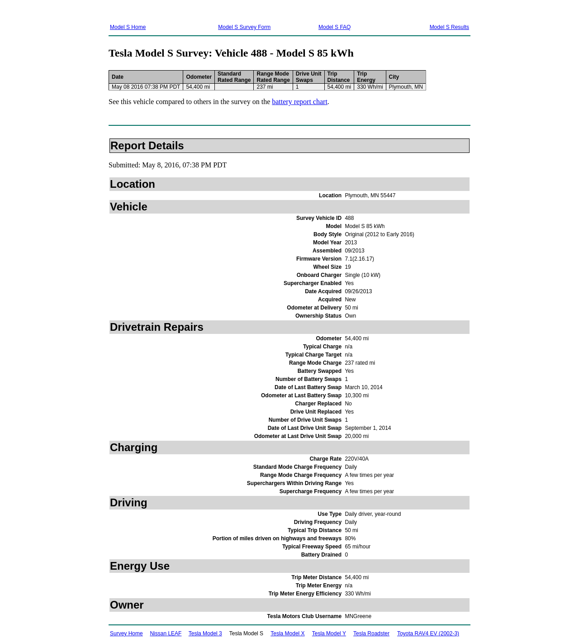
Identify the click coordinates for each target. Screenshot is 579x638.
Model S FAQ (334, 27)
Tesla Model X (287, 633)
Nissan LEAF (165, 633)
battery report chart (299, 101)
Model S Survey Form (244, 27)
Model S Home (128, 27)
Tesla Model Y (329, 633)
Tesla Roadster (371, 633)
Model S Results (449, 27)
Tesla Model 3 (205, 633)
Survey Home (126, 633)
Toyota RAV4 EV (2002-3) (428, 633)
